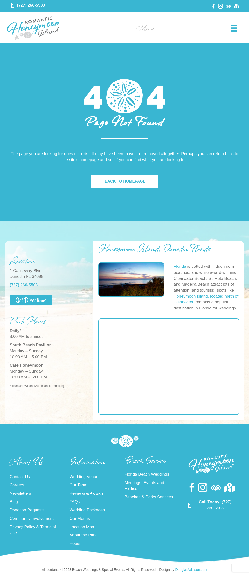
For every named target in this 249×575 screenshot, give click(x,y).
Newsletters (20, 493)
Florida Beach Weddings (147, 474)
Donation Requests (27, 510)
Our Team (78, 485)
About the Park (83, 535)
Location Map (82, 527)
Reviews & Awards (86, 493)
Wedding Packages (87, 510)
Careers (17, 485)
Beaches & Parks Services (149, 497)
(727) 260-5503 (31, 5)
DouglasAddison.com (191, 570)
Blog (14, 502)
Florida (180, 266)
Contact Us (20, 476)
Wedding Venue (84, 476)
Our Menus (80, 518)
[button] (31, 300)
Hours (75, 543)
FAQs (75, 502)
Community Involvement (32, 518)
